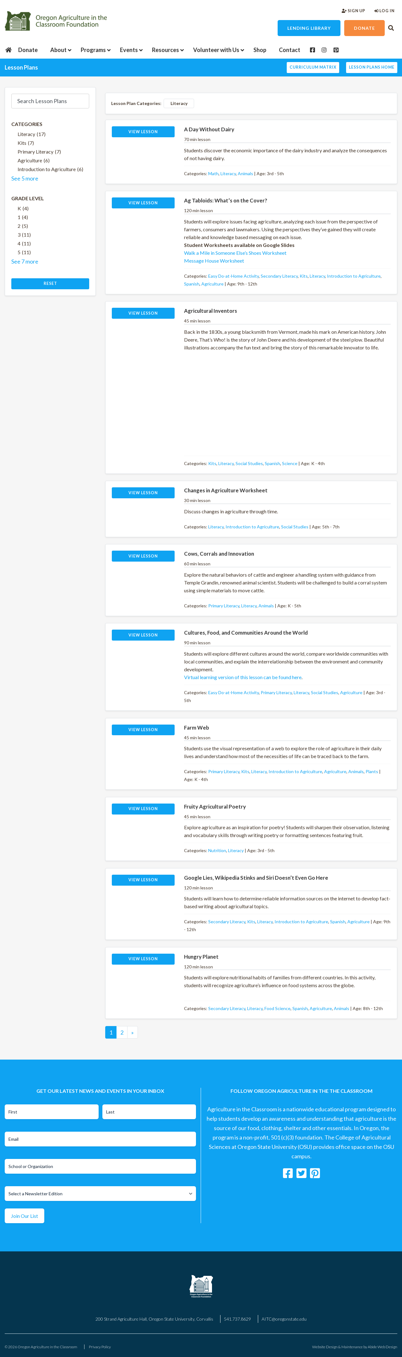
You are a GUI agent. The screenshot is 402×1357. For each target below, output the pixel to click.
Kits (304, 276)
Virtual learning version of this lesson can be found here (243, 677)
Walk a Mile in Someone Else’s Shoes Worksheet (235, 253)
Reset (50, 283)
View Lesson (143, 131)
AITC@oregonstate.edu (284, 1319)
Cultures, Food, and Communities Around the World (246, 632)
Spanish (191, 283)
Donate (364, 28)
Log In (384, 10)
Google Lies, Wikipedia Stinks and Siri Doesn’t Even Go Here (256, 877)
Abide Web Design (382, 1346)
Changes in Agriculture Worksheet (226, 490)
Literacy (228, 173)
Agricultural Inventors (210, 310)
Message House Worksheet (214, 261)
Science (289, 463)
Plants (372, 771)
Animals (245, 173)
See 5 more (24, 178)
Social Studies (249, 463)
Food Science (277, 1008)
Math (213, 173)
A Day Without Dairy (209, 129)
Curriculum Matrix (313, 67)
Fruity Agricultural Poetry (215, 806)
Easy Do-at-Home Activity (233, 276)
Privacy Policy (100, 1346)
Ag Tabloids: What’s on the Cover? (225, 200)
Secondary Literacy (279, 276)
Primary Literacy (223, 605)
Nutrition (217, 850)
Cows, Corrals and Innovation (219, 553)
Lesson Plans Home (371, 67)
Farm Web (196, 727)
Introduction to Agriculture (354, 276)
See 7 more (24, 261)
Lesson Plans (21, 67)
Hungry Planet (201, 956)
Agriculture (212, 283)
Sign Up (353, 10)
